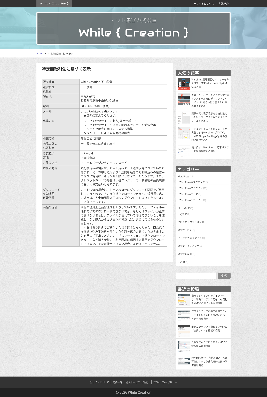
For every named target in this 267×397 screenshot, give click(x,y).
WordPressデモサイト (191, 200)
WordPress (183, 176)
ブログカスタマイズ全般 (191, 221)
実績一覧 (117, 382)
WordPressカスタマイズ (192, 182)
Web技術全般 (185, 254)
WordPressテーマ (188, 194)
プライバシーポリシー (165, 382)
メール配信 (184, 208)
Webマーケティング (188, 246)
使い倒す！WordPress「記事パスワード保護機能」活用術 (210, 149)
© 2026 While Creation (133, 392)
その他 (181, 262)
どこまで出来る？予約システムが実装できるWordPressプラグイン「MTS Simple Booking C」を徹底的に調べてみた (209, 134)
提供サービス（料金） (138, 382)
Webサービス (185, 230)
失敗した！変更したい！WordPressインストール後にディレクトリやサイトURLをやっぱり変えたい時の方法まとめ (210, 100)
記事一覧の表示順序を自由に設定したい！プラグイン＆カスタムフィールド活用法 (209, 117)
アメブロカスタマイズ (190, 238)
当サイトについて (204, 3)
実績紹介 (223, 3)
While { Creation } (54, 3)
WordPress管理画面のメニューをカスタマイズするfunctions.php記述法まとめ (210, 83)
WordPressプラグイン (191, 188)
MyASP (183, 213)
